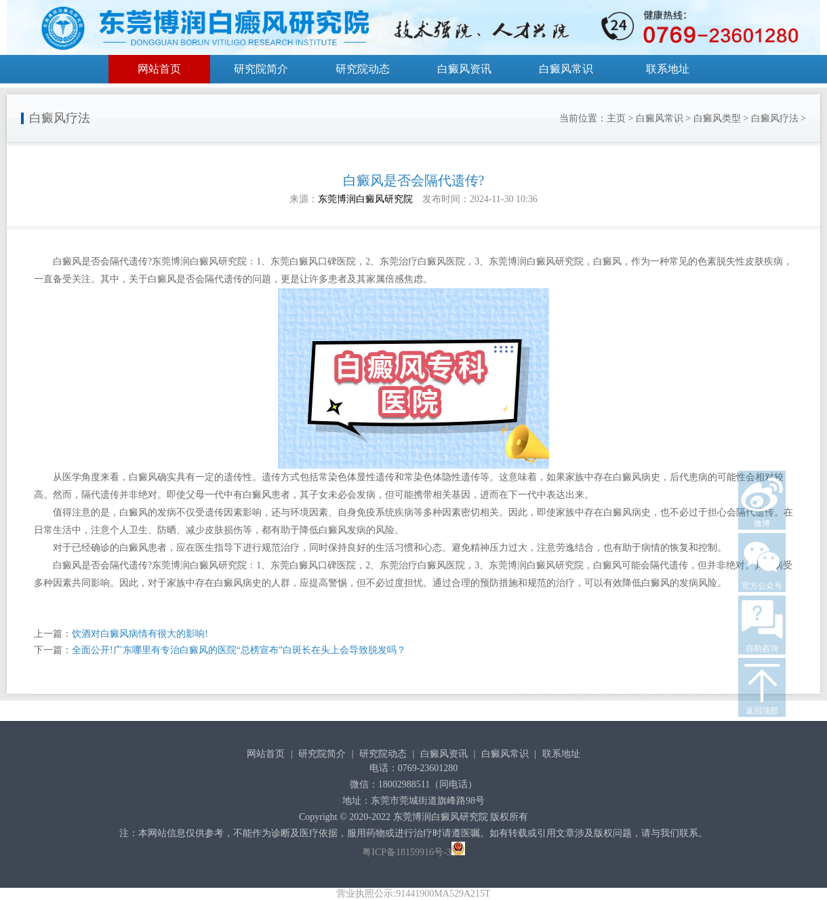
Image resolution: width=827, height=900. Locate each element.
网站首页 (159, 69)
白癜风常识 (566, 69)
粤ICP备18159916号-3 (406, 852)
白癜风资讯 (464, 69)
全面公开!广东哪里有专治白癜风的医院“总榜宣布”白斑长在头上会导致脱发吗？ (239, 650)
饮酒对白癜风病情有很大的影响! (140, 634)
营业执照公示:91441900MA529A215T (413, 893)
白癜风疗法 (775, 118)
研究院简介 (261, 69)
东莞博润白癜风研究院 (365, 199)
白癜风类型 (717, 118)
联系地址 (667, 69)
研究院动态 (363, 69)
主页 (616, 118)
